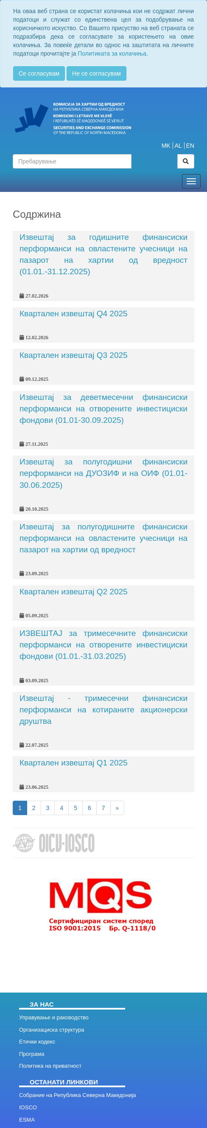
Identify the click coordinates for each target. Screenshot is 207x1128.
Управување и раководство (54, 1017)
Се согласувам (39, 73)
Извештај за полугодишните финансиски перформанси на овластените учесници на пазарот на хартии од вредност (103, 538)
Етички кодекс (37, 1041)
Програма (31, 1054)
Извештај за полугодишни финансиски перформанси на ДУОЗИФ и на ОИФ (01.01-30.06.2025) (103, 473)
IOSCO (28, 1107)
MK (166, 145)
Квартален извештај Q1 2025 (74, 762)
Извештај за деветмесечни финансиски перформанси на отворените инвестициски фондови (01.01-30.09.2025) (103, 409)
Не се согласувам (96, 73)
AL (178, 145)
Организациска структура (51, 1030)
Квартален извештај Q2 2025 (74, 591)
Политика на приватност (50, 1066)
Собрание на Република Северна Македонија (77, 1095)
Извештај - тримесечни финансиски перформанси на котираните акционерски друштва (103, 710)
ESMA (27, 1120)
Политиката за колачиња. (113, 53)
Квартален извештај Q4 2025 (74, 313)
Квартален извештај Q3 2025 (74, 355)
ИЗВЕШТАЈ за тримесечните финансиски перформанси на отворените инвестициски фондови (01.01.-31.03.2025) (103, 645)
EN (190, 145)
